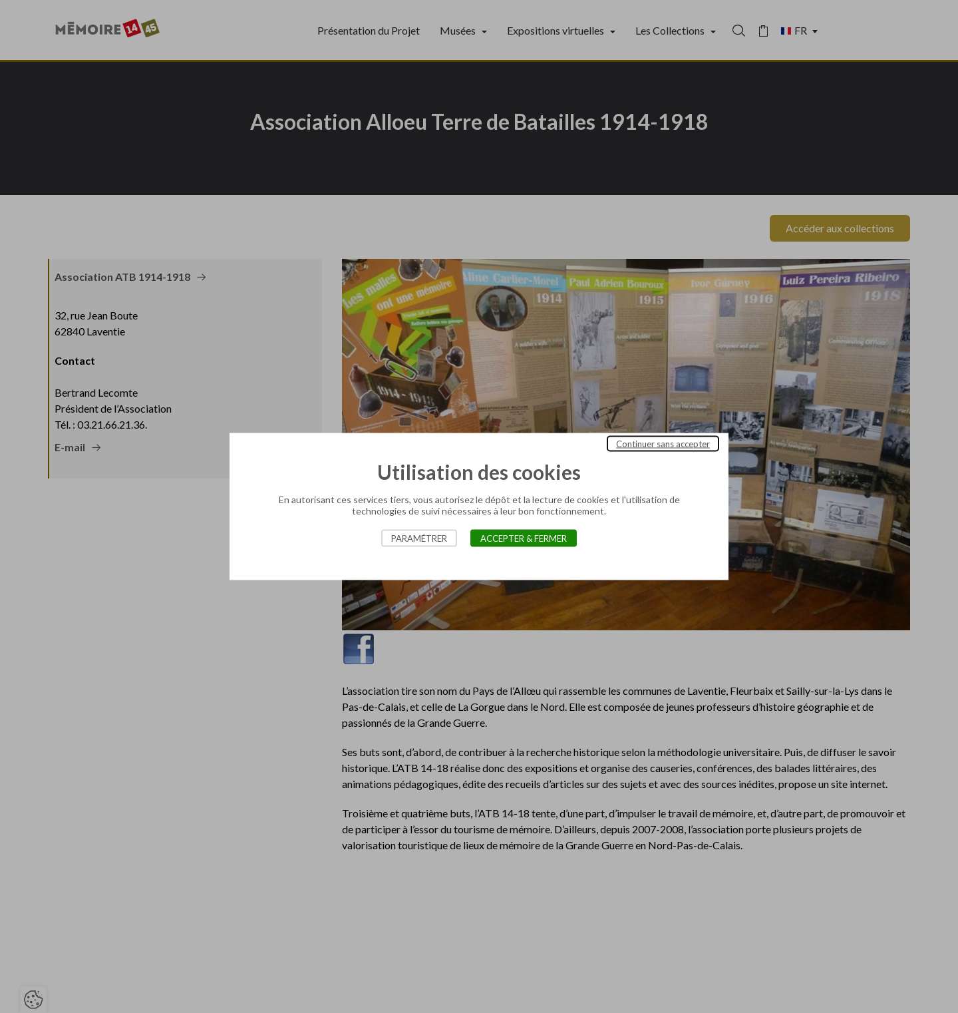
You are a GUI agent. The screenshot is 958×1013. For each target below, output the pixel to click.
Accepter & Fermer (523, 538)
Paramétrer (419, 538)
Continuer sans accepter (663, 444)
